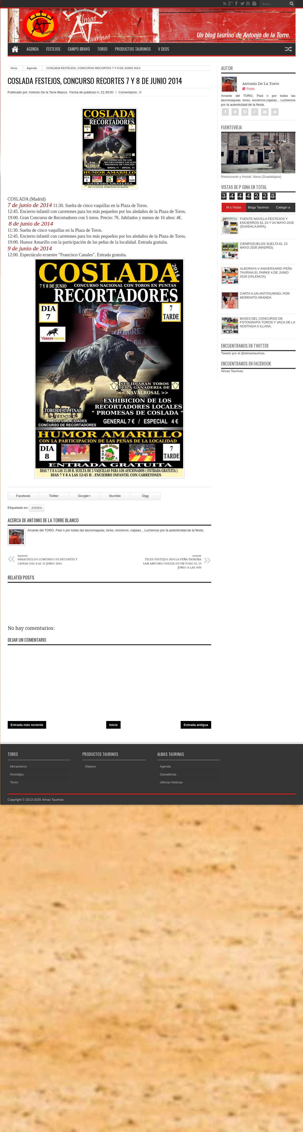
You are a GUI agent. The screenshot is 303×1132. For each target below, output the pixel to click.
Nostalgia (17, 776)
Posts (248, 89)
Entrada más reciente (27, 726)
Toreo (102, 49)
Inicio (14, 68)
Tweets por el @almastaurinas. (243, 353)
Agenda (33, 49)
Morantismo (18, 768)
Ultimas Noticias (171, 784)
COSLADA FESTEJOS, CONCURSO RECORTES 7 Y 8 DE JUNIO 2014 (95, 80)
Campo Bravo (79, 49)
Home (15, 49)
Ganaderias (168, 776)
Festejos (53, 49)
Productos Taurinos (133, 49)
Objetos (90, 768)
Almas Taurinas (232, 371)
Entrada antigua (196, 726)
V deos (163, 49)
